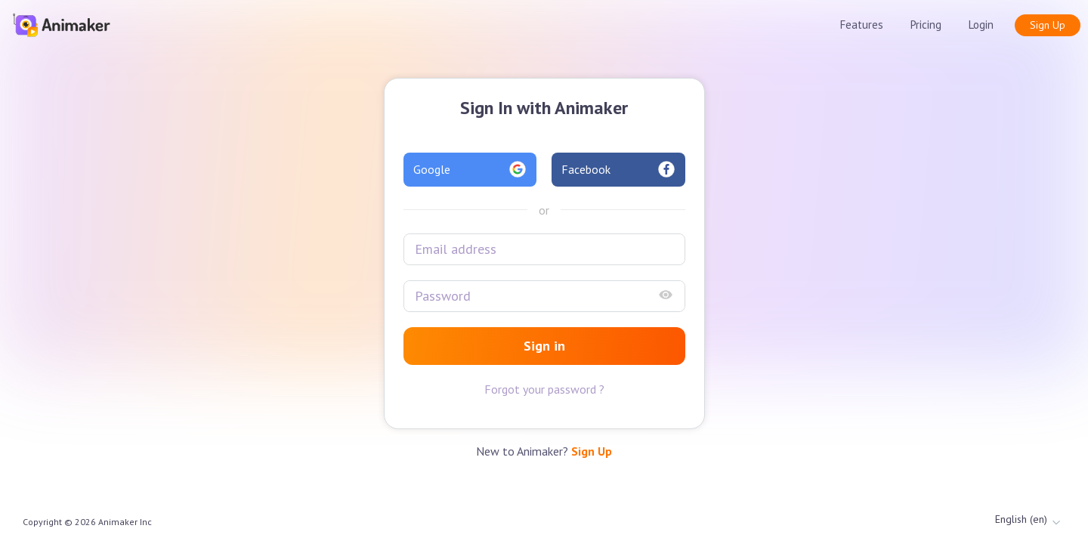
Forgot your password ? (544, 389)
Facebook (618, 169)
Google (470, 169)
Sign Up (1047, 25)
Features (861, 24)
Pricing (925, 24)
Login (981, 24)
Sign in (544, 345)
